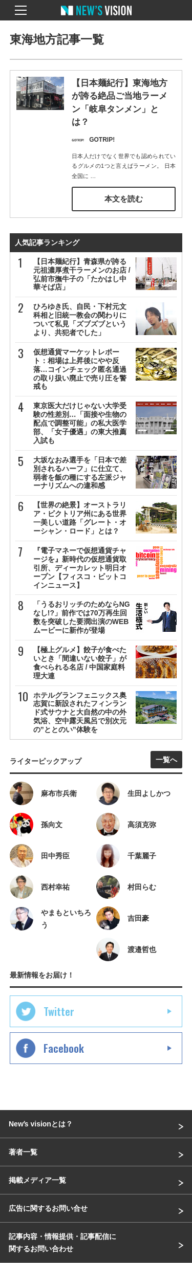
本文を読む (123, 199)
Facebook (64, 1048)
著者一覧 (23, 1152)
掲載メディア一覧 (37, 1180)
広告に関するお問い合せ (48, 1208)
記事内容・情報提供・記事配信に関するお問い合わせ (62, 1242)
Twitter (59, 1011)
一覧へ (166, 760)
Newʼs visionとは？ (41, 1124)
